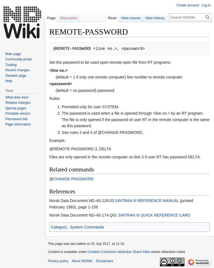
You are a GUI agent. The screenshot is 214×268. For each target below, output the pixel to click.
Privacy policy (58, 261)
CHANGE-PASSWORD (73, 179)
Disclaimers (104, 261)
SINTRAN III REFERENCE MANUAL (147, 200)
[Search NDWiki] (190, 17)
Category (59, 227)
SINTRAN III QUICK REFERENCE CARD (154, 215)
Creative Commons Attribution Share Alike (118, 252)
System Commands (87, 227)
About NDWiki (82, 261)
